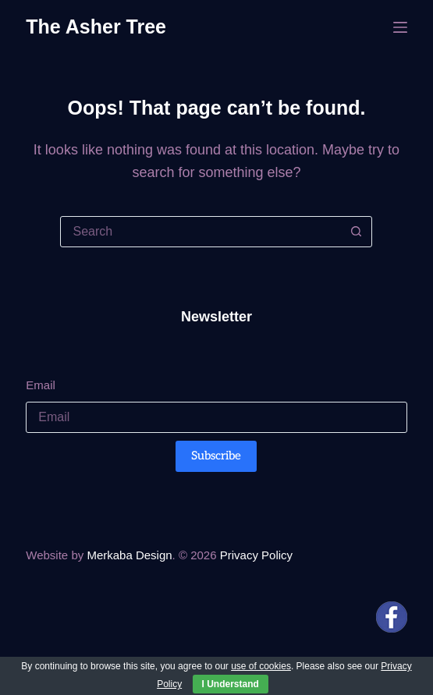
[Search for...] (200, 231)
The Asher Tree (96, 26)
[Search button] (355, 231)
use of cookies (261, 666)
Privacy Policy (256, 555)
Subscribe (216, 456)
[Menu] (400, 27)
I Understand (230, 684)
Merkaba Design (129, 555)
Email (40, 385)
